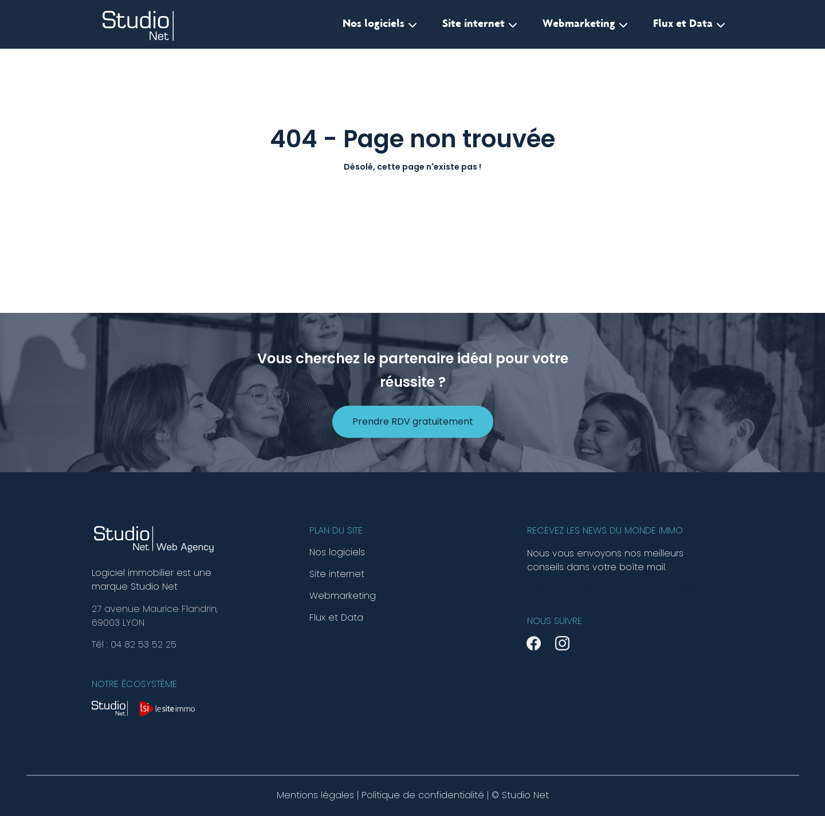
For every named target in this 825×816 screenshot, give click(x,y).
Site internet (479, 24)
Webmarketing (585, 24)
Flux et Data (689, 24)
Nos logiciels (380, 24)
